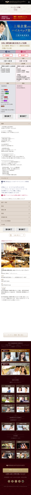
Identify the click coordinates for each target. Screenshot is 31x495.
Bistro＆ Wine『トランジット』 (20, 17)
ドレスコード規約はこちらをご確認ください (13, 198)
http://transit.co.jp (6, 285)
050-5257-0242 (5, 281)
